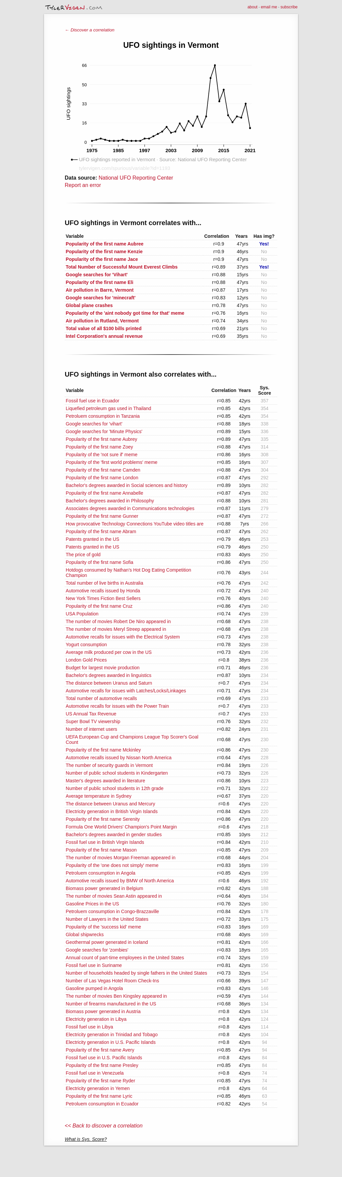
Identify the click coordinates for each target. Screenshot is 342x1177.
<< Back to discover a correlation (104, 1126)
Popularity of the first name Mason (101, 850)
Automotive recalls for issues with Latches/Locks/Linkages (126, 690)
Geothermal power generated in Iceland (107, 942)
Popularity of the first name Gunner (102, 516)
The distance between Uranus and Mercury (110, 803)
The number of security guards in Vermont (109, 765)
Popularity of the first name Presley (102, 1065)
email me (269, 7)
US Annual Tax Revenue (91, 713)
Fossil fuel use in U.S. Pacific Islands (104, 1057)
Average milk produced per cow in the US (109, 652)
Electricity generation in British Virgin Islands (112, 811)
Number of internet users (91, 729)
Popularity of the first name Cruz (99, 606)
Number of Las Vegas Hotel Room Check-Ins (112, 980)
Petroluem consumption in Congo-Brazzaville (112, 911)
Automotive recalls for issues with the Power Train (117, 706)
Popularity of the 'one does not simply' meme (112, 865)
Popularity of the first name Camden (103, 470)
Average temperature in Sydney (99, 796)
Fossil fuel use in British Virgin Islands (105, 842)
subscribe (289, 7)
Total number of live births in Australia (104, 583)
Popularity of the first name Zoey (99, 447)
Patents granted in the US (92, 539)
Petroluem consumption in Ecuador (102, 1103)
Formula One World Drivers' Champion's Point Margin (121, 826)
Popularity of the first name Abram (101, 531)
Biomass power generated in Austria (103, 1011)
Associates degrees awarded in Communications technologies (130, 508)
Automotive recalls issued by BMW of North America (120, 880)
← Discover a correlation (90, 29)
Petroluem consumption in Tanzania (103, 416)
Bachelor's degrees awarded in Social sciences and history (127, 485)
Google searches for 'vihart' (94, 423)
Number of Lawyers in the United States (107, 919)
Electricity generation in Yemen (98, 1088)
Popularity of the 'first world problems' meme (112, 462)
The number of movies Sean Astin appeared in (114, 896)
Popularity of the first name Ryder (100, 1080)
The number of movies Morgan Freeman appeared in (120, 857)
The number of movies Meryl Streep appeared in (116, 629)
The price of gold (83, 554)
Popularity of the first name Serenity (103, 819)
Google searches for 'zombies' (97, 950)
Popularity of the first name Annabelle (104, 493)
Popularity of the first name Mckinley (103, 750)
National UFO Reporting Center (136, 178)
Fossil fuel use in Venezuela (95, 1073)
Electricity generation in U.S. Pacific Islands (111, 1042)
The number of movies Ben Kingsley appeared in (116, 996)
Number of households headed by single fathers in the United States (136, 973)
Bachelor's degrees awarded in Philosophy (110, 500)
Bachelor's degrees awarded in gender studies (114, 834)
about (252, 7)
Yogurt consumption (86, 644)
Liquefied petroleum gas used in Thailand (108, 408)
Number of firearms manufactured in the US (111, 1003)
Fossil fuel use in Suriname (94, 965)
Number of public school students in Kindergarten (117, 773)
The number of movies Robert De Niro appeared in (118, 621)
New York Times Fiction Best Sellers (103, 598)
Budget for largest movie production (103, 667)
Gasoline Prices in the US (92, 903)
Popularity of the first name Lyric (99, 1096)
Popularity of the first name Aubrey (101, 439)
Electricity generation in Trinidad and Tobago (112, 1034)
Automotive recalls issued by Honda (103, 590)
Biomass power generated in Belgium (104, 888)
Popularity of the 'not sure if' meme (102, 454)
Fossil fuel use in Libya (89, 1026)
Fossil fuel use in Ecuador (92, 400)
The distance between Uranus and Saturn (109, 683)
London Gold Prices (86, 660)
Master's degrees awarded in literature (105, 780)
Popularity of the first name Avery (100, 1050)
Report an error (83, 185)
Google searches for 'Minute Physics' (104, 431)
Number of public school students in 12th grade (115, 788)
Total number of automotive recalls (101, 698)
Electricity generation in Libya (96, 1019)
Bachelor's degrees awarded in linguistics (108, 675)
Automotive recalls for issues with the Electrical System (123, 637)
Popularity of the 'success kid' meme (103, 926)
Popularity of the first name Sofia (99, 562)
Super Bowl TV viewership (93, 721)
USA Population (82, 613)
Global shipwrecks (85, 934)
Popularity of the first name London (102, 477)
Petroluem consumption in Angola (101, 873)
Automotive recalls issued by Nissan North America (119, 757)
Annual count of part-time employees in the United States (125, 957)
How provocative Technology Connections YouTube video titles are (134, 523)
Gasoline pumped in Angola (94, 988)
